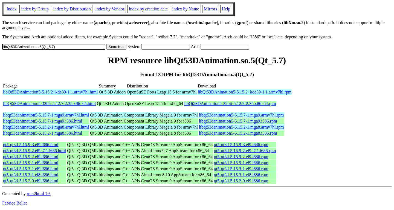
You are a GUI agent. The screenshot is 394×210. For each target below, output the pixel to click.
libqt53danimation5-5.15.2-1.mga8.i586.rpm (238, 133)
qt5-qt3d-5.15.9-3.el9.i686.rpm (241, 144)
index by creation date (148, 9)
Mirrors (210, 9)
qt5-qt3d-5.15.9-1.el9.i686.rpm (241, 162)
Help (226, 9)
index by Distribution (72, 9)
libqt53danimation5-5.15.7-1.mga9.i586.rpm (238, 121)
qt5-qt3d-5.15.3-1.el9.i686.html (30, 168)
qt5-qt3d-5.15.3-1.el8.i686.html (30, 174)
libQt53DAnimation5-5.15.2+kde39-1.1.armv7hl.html (50, 92)
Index (11, 9)
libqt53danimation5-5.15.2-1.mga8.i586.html (42, 133)
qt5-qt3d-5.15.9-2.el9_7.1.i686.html (34, 150)
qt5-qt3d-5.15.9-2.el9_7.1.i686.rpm (245, 150)
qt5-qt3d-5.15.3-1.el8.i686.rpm (241, 174)
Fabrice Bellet (14, 203)
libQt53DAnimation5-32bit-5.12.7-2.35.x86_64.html (49, 103)
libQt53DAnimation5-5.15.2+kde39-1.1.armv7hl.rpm (245, 92)
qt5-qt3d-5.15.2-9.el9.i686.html (30, 180)
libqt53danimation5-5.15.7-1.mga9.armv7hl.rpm (241, 115)
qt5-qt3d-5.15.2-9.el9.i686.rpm (241, 180)
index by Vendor (109, 9)
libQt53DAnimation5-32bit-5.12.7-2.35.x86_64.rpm (230, 103)
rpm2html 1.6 (39, 193)
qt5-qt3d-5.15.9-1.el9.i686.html (30, 162)
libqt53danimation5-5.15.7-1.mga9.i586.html (42, 121)
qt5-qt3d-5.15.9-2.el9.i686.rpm (241, 156)
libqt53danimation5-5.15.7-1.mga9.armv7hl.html (46, 115)
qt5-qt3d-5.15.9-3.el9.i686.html (30, 144)
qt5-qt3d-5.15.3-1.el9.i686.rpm (241, 168)
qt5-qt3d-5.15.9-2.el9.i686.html (30, 156)
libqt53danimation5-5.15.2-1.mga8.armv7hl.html (46, 127)
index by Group (34, 9)
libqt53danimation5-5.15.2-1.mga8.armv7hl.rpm (241, 127)
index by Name (185, 9)
